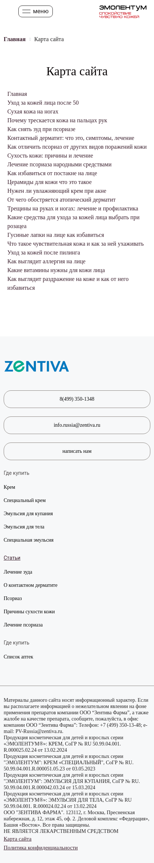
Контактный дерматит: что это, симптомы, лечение (70, 138)
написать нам (76, 451)
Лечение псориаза (23, 625)
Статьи (12, 558)
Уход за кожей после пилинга (43, 252)
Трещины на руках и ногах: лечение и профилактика (72, 208)
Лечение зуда (18, 572)
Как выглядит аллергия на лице (46, 261)
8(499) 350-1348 (77, 399)
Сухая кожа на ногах (32, 111)
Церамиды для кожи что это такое (49, 182)
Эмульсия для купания (28, 513)
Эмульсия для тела (24, 527)
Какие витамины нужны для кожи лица (56, 270)
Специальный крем (25, 500)
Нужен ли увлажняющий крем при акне (56, 191)
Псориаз (13, 598)
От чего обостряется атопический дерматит (61, 199)
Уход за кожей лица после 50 (43, 103)
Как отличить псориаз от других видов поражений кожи (77, 147)
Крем (9, 487)
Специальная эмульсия (29, 540)
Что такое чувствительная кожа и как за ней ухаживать (75, 244)
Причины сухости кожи (29, 611)
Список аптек (18, 657)
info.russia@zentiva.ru (77, 425)
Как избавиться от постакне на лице (52, 173)
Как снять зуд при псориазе (41, 129)
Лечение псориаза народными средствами (59, 164)
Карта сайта (18, 839)
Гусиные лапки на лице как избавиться (55, 235)
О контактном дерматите (31, 585)
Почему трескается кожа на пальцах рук (57, 120)
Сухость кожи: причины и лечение (50, 155)
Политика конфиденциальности (41, 848)
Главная (17, 94)
